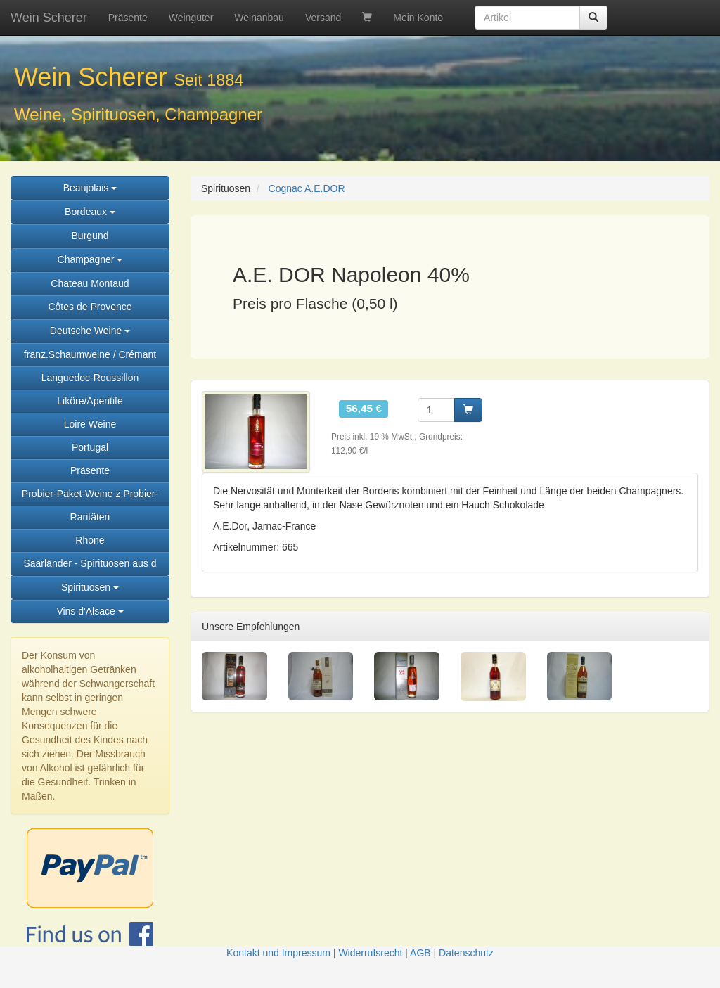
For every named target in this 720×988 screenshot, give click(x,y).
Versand (323, 17)
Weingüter (191, 17)
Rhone (89, 540)
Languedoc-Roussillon (90, 377)
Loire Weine (90, 424)
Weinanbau (259, 17)
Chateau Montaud (90, 283)
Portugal (90, 447)
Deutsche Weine (90, 330)
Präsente (128, 17)
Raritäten (90, 516)
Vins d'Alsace (89, 611)
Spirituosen (90, 587)
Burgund (90, 235)
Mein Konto (418, 17)
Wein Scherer (49, 18)
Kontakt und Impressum (278, 952)
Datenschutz (466, 952)
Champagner (90, 259)
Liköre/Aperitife (89, 400)
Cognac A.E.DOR (307, 188)
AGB (420, 952)
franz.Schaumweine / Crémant (90, 354)
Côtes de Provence (89, 306)
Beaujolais (90, 187)
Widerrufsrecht (370, 952)
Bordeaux (90, 211)
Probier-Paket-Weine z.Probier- (90, 493)
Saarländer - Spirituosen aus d (89, 563)
